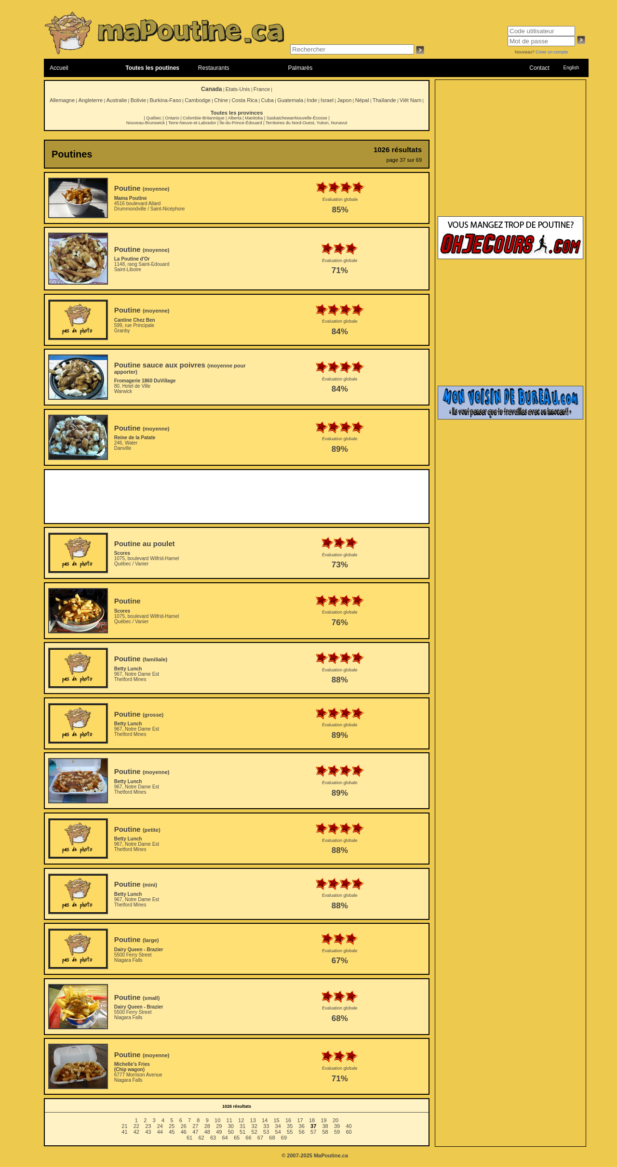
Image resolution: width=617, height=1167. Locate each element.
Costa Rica (244, 100)
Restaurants (213, 68)
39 (337, 1126)
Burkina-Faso (165, 100)
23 (148, 1126)
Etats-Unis (238, 89)
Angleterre (90, 100)
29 (219, 1126)
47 (195, 1132)
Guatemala (290, 100)
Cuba (267, 100)
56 (302, 1132)
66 (248, 1138)
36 (302, 1126)
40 (348, 1126)
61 (189, 1138)
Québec (153, 118)
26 (184, 1126)
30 (231, 1126)
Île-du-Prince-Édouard (240, 122)
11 (229, 1120)
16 (288, 1120)
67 (260, 1138)
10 (217, 1120)
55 (290, 1132)
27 (195, 1126)
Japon (344, 100)
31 (242, 1126)
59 (337, 1132)
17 (300, 1120)
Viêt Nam (410, 100)
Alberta (234, 118)
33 (266, 1126)
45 (171, 1132)
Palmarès (300, 68)
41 (124, 1132)
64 (225, 1138)
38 (325, 1126)
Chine (221, 100)
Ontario (172, 118)
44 (160, 1132)
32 (254, 1126)
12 (241, 1120)
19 (323, 1120)
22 (136, 1126)
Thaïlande (384, 100)
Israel (327, 100)
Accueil (59, 68)
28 (207, 1126)
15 (276, 1120)
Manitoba (254, 118)
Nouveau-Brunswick (145, 122)
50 (231, 1132)
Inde (312, 100)
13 (253, 1120)
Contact (539, 68)
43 (148, 1132)
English (571, 67)
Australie (116, 100)
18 (312, 1120)
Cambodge (198, 100)
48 (207, 1132)
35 (290, 1126)
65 (237, 1138)
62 (201, 1138)
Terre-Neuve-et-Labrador (192, 122)
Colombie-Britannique (204, 118)
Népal (362, 100)
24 (160, 1126)
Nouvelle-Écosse (311, 118)
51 (242, 1132)
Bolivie (138, 100)
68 (272, 1138)
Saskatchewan (281, 118)
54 (278, 1132)
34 (278, 1126)
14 (265, 1120)
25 (171, 1126)
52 (254, 1132)
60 (348, 1132)
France (262, 89)
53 (266, 1132)
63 (213, 1138)
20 (335, 1120)
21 (124, 1126)
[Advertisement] (236, 496)
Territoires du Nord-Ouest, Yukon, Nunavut (306, 122)
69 (284, 1138)
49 (219, 1132)
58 (325, 1132)
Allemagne (62, 100)
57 (313, 1132)
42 (136, 1132)
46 (184, 1132)
